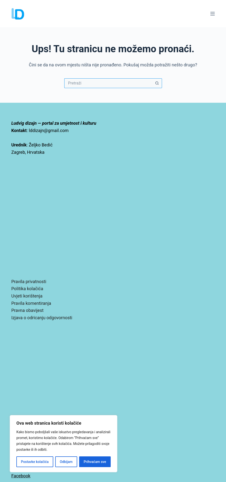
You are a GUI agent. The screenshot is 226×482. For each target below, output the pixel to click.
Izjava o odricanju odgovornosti (41, 317)
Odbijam (66, 462)
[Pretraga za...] (108, 83)
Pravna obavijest (27, 310)
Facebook (20, 475)
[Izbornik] (212, 13)
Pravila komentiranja (31, 303)
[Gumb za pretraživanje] (157, 83)
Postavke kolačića (35, 462)
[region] (63, 443)
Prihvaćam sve (95, 462)
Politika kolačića (27, 288)
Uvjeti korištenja (27, 295)
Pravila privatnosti (28, 281)
